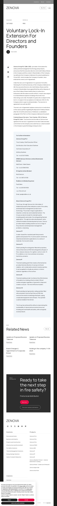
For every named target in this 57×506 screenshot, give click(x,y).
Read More (14, 51)
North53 (49, 502)
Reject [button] (9, 499)
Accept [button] (26, 499)
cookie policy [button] (29, 489)
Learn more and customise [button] (17, 503)
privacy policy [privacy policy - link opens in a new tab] (23, 486)
